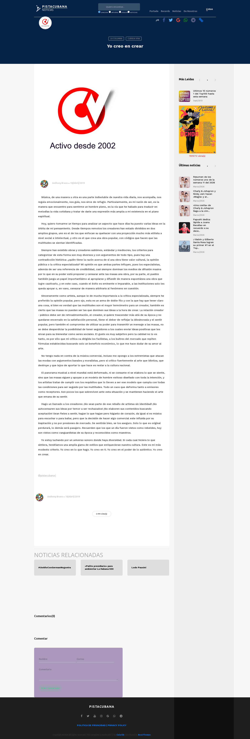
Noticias (176, 11)
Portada (154, 11)
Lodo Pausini (139, 567)
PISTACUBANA (54, 6)
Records (165, 11)
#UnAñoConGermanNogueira (54, 567)
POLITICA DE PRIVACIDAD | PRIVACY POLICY (101, 725)
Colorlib (120, 735)
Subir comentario (50, 688)
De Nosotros (190, 11)
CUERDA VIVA (134, 39)
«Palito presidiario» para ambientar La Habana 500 (99, 567)
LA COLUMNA (116, 39)
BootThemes (144, 735)
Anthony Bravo (60, 183)
